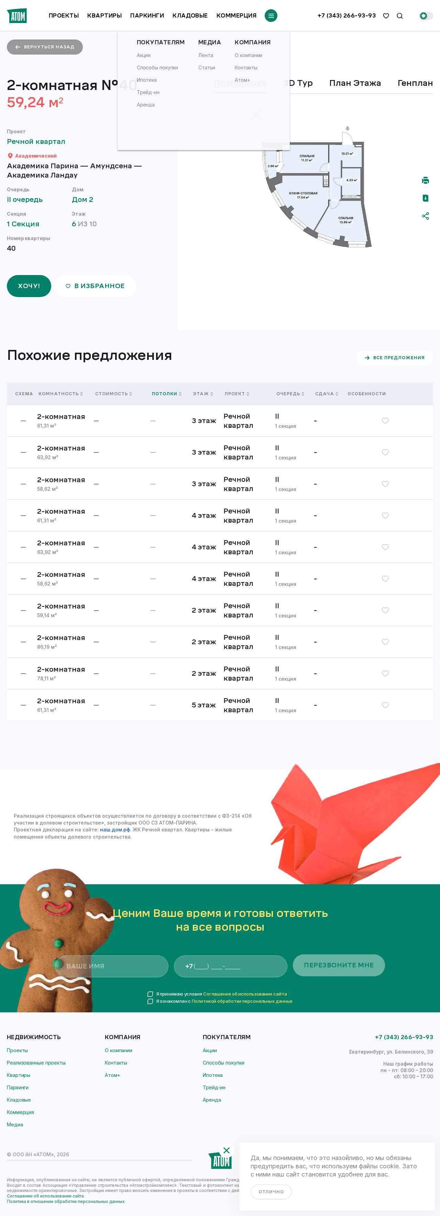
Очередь (290, 393)
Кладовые (190, 15)
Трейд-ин (214, 1087)
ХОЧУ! (29, 286)
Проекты (64, 15)
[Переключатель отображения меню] (271, 15)
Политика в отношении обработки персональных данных (66, 1201)
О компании (118, 1050)
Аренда (212, 1100)
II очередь (28, 199)
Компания (123, 1037)
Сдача (326, 393)
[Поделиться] (425, 216)
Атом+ (112, 1075)
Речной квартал (39, 141)
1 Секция (26, 224)
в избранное (95, 286)
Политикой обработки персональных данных (242, 1001)
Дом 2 (86, 199)
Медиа (15, 1124)
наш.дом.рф (115, 829)
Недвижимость (34, 1037)
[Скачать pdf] (425, 198)
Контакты (116, 1063)
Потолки (167, 393)
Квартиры (104, 15)
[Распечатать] (425, 180)
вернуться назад (45, 47)
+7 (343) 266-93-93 (347, 16)
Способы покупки (223, 1063)
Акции (210, 1050)
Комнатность (60, 393)
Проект (237, 393)
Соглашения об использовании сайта (245, 994)
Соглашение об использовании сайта (45, 1195)
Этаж (203, 393)
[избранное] (386, 15)
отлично (271, 1192)
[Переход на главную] (17, 15)
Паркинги (147, 15)
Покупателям (227, 1037)
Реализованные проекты (36, 1063)
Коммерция (236, 15)
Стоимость (113, 393)
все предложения (394, 358)
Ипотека (213, 1075)
